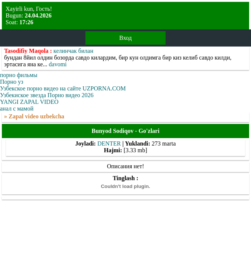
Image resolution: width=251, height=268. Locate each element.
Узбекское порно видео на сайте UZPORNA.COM (63, 88)
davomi (58, 64)
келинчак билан (73, 51)
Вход (125, 38)
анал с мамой (17, 108)
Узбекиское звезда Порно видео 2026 (47, 95)
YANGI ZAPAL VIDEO (29, 102)
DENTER (109, 143)
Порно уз (11, 82)
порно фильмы (18, 75)
